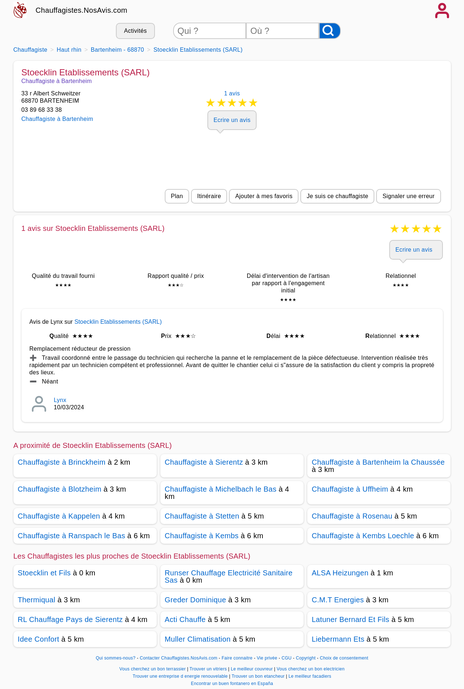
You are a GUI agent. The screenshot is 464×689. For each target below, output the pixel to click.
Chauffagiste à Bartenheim (57, 119)
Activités (135, 31)
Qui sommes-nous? (116, 658)
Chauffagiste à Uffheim (350, 489)
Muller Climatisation (198, 639)
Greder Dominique (195, 600)
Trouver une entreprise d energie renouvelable (181, 676)
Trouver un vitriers (209, 669)
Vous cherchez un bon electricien (310, 669)
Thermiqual (36, 600)
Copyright (306, 658)
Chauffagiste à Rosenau (352, 516)
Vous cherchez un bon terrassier (153, 669)
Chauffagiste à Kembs (202, 536)
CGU (286, 658)
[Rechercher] (330, 31)
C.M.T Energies (338, 600)
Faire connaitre (237, 658)
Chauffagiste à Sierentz (204, 462)
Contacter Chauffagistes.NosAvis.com (178, 658)
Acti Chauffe (185, 619)
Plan (177, 196)
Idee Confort (38, 639)
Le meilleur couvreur (252, 669)
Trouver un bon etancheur (258, 676)
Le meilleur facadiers (309, 676)
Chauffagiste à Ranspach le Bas (71, 536)
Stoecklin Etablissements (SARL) (118, 322)
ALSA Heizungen (340, 573)
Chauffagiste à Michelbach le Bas (221, 489)
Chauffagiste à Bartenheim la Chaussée (378, 462)
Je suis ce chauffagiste (337, 196)
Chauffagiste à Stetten (202, 516)
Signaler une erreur (408, 196)
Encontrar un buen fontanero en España (232, 683)
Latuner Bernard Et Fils (350, 619)
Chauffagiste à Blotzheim (60, 489)
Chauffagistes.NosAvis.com (82, 10)
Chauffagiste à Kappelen (59, 516)
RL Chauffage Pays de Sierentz (70, 619)
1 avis (232, 100)
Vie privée (267, 658)
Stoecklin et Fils (44, 573)
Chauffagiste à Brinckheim (62, 462)
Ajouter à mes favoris (263, 196)
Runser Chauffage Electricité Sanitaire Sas (229, 576)
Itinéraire (209, 196)
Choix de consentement (344, 658)
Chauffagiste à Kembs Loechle (363, 536)
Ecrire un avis (232, 120)
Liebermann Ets (338, 639)
